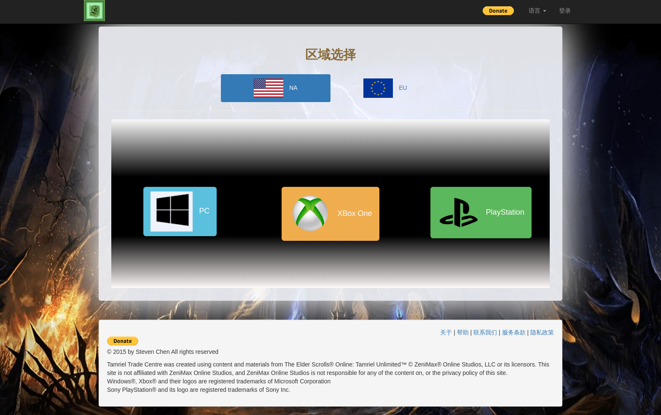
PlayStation (481, 212)
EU (385, 88)
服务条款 (514, 332)
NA (275, 88)
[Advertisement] (619, 157)
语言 (537, 10)
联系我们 (485, 332)
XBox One (330, 213)
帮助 (463, 332)
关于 (446, 332)
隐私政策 (542, 332)
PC (180, 211)
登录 (565, 10)
